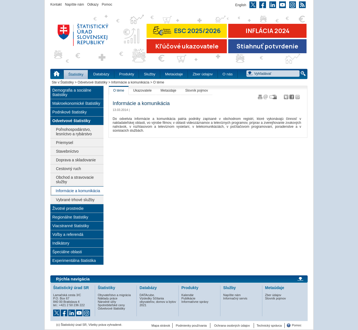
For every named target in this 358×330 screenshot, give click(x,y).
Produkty (126, 74)
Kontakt (56, 4)
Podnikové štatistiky (69, 112)
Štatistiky (75, 74)
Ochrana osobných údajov (232, 325)
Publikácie (189, 298)
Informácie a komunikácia (130, 82)
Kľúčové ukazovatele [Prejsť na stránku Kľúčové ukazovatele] (186, 46)
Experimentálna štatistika (74, 260)
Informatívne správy (195, 301)
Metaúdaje (174, 74)
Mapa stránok (161, 325)
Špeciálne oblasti (67, 252)
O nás (228, 74)
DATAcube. (147, 295)
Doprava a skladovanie (76, 160)
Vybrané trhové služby (75, 199)
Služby (149, 74)
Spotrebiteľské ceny (111, 305)
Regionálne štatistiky (70, 217)
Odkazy (93, 4)
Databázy (101, 74)
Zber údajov (203, 74)
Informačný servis (235, 298)
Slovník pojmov (196, 90)
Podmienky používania (191, 325)
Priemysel (64, 142)
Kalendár (188, 295)
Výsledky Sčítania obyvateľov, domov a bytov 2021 (158, 302)
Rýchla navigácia (73, 279)
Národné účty (107, 301)
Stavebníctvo (67, 151)
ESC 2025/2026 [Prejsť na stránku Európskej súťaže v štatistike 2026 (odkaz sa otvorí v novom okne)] (187, 30)
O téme (118, 90)
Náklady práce (107, 298)
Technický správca (269, 325)
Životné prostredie (68, 208)
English (240, 5)
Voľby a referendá (67, 234)
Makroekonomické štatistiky (76, 103)
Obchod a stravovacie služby (75, 179)
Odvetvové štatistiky (92, 82)
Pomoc (107, 4)
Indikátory (60, 243)
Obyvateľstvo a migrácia (114, 295)
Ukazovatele (142, 90)
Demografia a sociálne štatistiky (71, 92)
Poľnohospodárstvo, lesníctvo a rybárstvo (74, 131)
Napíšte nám (74, 4)
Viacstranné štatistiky (70, 226)
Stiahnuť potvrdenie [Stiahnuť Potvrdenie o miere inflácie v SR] (267, 46)
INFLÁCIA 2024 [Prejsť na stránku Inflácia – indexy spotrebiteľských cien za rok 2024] (267, 31)
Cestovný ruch (68, 168)
